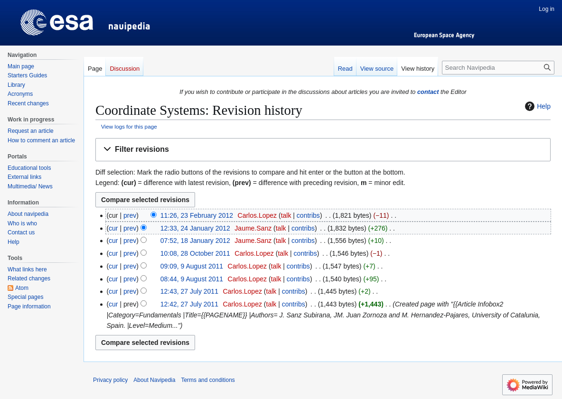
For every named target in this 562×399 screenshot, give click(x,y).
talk (286, 215)
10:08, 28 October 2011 (195, 253)
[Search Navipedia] (498, 67)
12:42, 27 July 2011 (189, 304)
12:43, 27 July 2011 (189, 291)
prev (129, 215)
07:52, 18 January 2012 (195, 240)
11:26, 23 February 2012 (196, 215)
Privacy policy (110, 380)
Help (537, 106)
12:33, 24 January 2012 (195, 228)
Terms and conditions (207, 380)
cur (113, 228)
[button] (323, 149)
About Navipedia (154, 380)
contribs (308, 215)
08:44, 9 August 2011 (191, 279)
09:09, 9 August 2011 (191, 266)
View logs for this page (129, 126)
